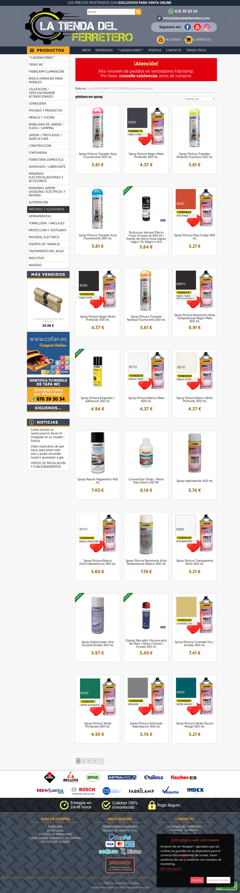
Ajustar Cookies (218, 880)
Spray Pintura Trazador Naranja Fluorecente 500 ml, (146, 318)
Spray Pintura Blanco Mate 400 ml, (146, 400)
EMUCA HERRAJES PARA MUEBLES (46, 80)
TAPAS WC (36, 64)
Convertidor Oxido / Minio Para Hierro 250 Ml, (146, 481)
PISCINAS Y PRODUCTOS (45, 110)
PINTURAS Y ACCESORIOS (46, 209)
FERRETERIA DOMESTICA (46, 159)
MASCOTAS (36, 258)
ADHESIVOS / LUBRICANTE (47, 166)
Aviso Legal (55, 830)
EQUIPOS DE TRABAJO (44, 244)
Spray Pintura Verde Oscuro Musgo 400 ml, (194, 725)
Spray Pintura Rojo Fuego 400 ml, (194, 237)
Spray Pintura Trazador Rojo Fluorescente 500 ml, (98, 155)
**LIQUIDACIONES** (130, 50)
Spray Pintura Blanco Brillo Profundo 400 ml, (194, 400)
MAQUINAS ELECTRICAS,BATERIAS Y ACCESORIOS (46, 177)
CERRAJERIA (37, 103)
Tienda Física (196, 50)
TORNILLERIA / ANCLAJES (47, 223)
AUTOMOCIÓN (38, 202)
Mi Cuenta (173, 39)
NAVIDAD (35, 265)
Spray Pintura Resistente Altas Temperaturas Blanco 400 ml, (146, 562)
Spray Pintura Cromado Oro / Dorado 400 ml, (194, 644)
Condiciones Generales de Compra (55, 838)
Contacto (173, 50)
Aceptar (197, 880)
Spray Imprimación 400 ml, (194, 481)
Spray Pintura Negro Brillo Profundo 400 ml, (98, 318)
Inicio (86, 50)
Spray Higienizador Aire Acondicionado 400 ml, (98, 644)
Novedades (104, 50)
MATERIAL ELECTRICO (44, 237)
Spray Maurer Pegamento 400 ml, (98, 481)
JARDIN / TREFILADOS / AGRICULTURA (45, 137)
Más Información (171, 868)
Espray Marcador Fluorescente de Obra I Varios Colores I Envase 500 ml (146, 643)
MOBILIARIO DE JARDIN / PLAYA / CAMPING (46, 126)
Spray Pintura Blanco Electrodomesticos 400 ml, (97, 562)
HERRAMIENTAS (40, 216)
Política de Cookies (55, 842)
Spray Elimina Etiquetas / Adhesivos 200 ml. (98, 400)
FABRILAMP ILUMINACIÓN (46, 71)
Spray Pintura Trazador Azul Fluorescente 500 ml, (98, 237)
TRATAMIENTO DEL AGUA (46, 251)
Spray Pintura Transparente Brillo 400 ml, (194, 562)
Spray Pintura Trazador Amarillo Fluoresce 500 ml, (194, 155)
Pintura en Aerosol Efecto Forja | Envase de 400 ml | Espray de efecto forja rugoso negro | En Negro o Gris (146, 237)
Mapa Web (55, 826)
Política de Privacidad (55, 834)
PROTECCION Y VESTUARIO (47, 230)
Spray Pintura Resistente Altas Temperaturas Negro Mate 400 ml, (194, 318)
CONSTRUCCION (40, 145)
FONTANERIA (38, 152)
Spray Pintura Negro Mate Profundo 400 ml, (146, 155)
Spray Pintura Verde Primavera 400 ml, (97, 725)
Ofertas (154, 50)
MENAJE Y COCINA (42, 117)
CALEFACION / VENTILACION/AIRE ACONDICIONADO (42, 93)
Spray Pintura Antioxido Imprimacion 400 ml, (146, 725)
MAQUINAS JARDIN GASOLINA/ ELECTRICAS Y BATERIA (47, 192)
